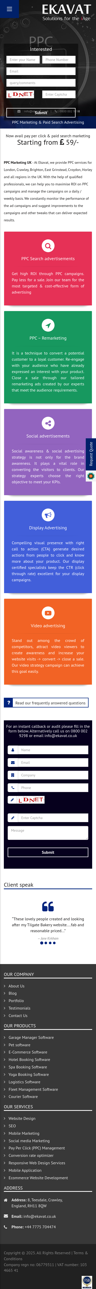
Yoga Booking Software (26, 1074)
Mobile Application (22, 1170)
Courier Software (21, 1096)
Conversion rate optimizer (29, 1155)
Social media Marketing (27, 1140)
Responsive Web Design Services (34, 1162)
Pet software (17, 1044)
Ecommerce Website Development (36, 1177)
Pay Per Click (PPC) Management (34, 1147)
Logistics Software (22, 1081)
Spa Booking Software (25, 1066)
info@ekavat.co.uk (40, 1216)
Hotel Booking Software (27, 1059)
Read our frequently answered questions (45, 702)
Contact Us (15, 1015)
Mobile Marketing (21, 1133)
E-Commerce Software (25, 1052)
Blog (10, 993)
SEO (10, 1125)
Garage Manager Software (29, 1037)
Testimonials (17, 1008)
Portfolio (14, 1000)
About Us (14, 985)
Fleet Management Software (31, 1089)
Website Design (20, 1118)
